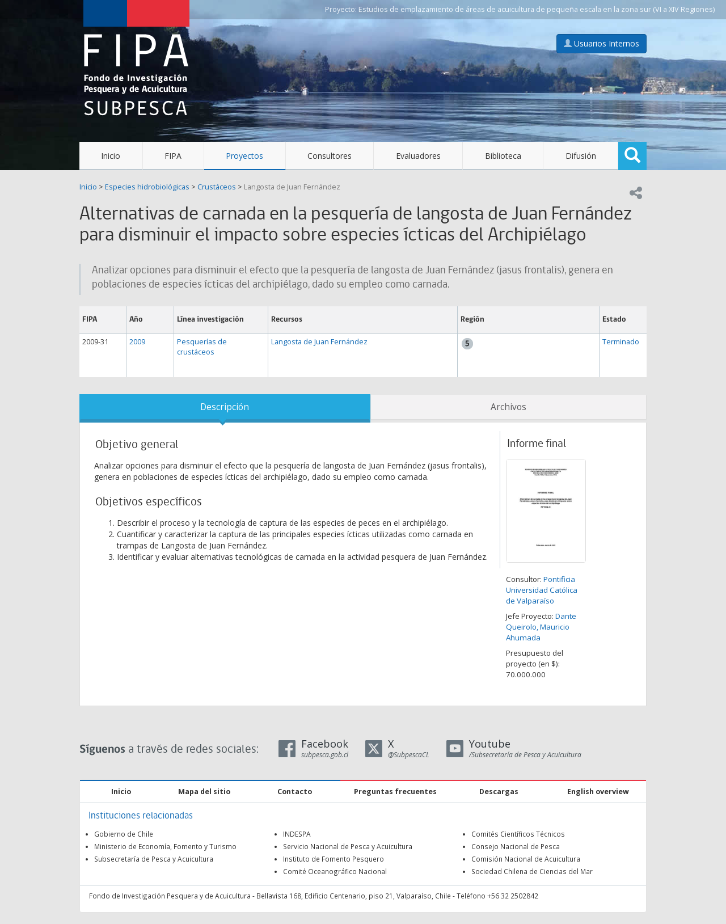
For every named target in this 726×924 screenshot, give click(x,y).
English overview (598, 791)
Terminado (620, 342)
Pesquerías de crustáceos (202, 347)
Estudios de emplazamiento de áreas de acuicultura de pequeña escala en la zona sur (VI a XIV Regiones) (536, 9)
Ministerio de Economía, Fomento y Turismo (165, 846)
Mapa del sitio (204, 791)
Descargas (498, 791)
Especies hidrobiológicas (147, 187)
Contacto (294, 791)
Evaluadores (418, 155)
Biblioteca (503, 155)
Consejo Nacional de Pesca (515, 846)
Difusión (580, 155)
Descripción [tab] (224, 407)
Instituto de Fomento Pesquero (333, 858)
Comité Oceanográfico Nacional (335, 871)
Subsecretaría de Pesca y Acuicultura (153, 858)
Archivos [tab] (508, 407)
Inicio (110, 155)
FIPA (173, 155)
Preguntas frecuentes (395, 791)
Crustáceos (216, 187)
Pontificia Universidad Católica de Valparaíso (541, 590)
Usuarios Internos (601, 43)
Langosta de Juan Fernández (292, 187)
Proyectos (244, 155)
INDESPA (297, 833)
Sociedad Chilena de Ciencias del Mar (532, 871)
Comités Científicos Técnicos (518, 833)
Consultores (329, 155)
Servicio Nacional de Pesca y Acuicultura (347, 846)
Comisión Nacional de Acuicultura (525, 858)
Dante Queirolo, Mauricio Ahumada (541, 627)
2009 (137, 342)
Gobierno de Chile (123, 833)
